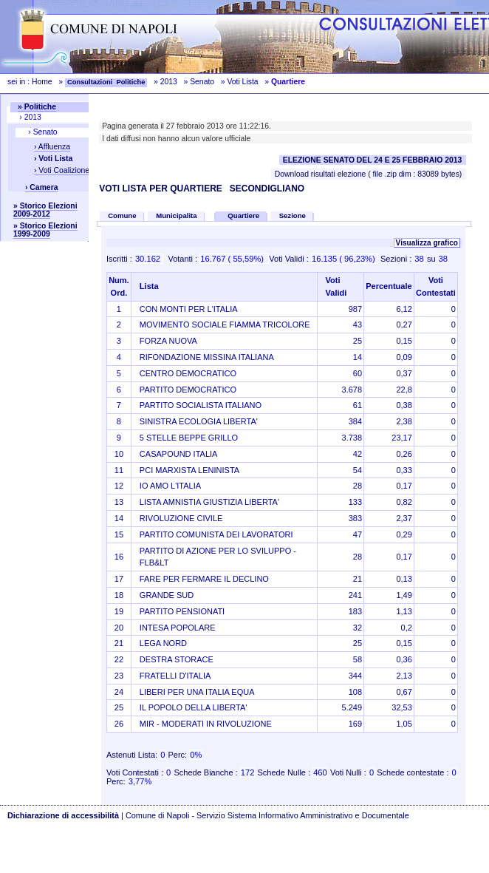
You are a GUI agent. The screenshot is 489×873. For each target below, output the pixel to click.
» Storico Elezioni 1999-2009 (45, 230)
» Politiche (37, 107)
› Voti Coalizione (61, 170)
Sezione (292, 215)
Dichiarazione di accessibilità (63, 815)
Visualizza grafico (427, 243)
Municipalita (176, 215)
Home (42, 82)
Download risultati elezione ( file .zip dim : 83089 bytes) (368, 174)
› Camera (41, 187)
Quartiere (244, 215)
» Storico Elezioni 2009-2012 (45, 210)
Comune (122, 215)
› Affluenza (52, 147)
